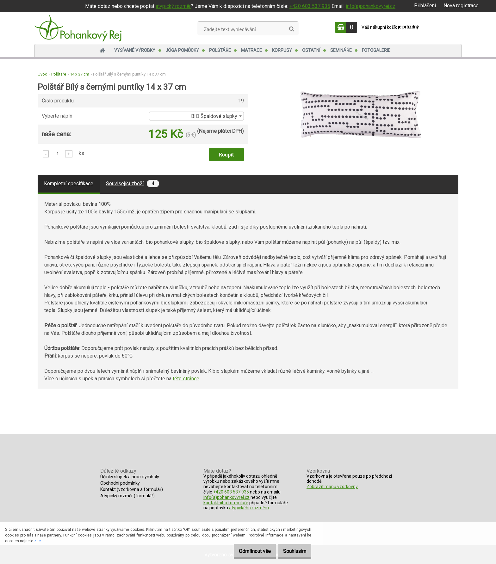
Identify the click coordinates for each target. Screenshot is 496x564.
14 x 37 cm (79, 74)
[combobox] (196, 116)
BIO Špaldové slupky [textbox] (214, 116)
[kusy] (57, 153)
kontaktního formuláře (225, 502)
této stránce (186, 379)
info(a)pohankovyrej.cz (370, 6)
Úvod (42, 74)
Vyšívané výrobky (134, 50)
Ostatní (311, 50)
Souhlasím (291, 551)
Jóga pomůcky (182, 50)
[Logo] (77, 28)
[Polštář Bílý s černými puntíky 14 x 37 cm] (360, 93)
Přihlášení (425, 6)
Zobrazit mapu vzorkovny (332, 486)
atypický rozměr (173, 6)
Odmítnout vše (246, 551)
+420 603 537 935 (309, 6)
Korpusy (282, 50)
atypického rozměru (249, 507)
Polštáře (220, 50)
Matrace (251, 50)
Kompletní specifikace (68, 184)
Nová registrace (461, 6)
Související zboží (132, 184)
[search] (291, 29)
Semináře (341, 50)
